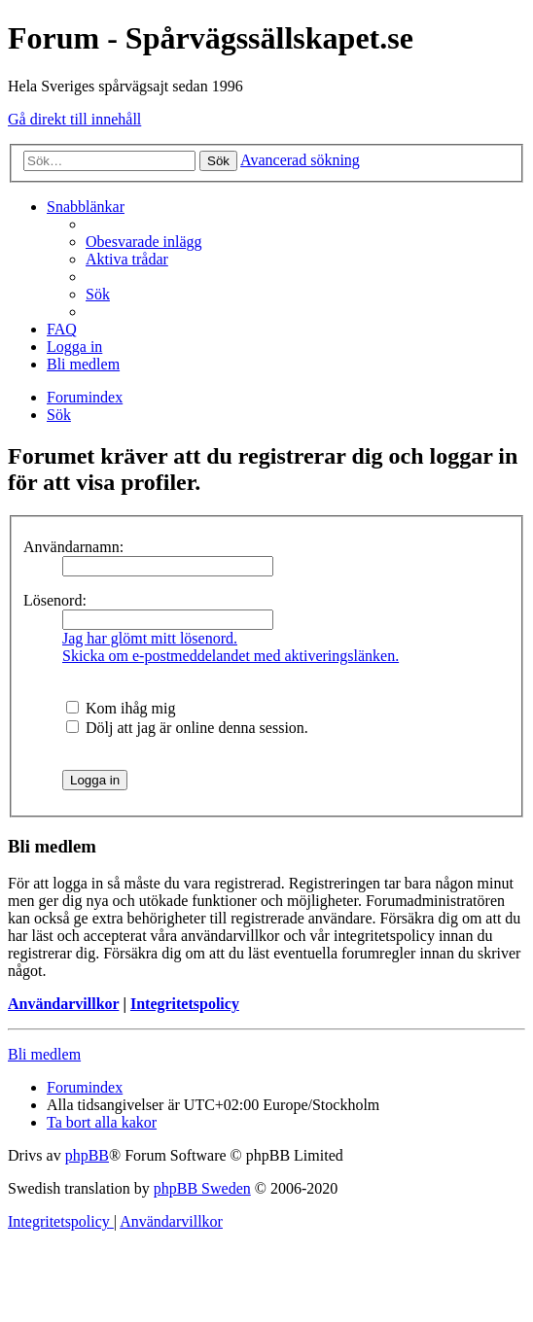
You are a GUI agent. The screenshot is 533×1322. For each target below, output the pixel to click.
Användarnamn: (73, 547)
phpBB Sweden (202, 1188)
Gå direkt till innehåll (74, 119)
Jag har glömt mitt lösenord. (149, 638)
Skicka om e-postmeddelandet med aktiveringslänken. (230, 655)
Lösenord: (55, 600)
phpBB (87, 1155)
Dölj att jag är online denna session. (187, 727)
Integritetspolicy (184, 1003)
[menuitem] (144, 241)
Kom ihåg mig (120, 708)
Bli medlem (44, 1054)
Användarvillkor (63, 1003)
